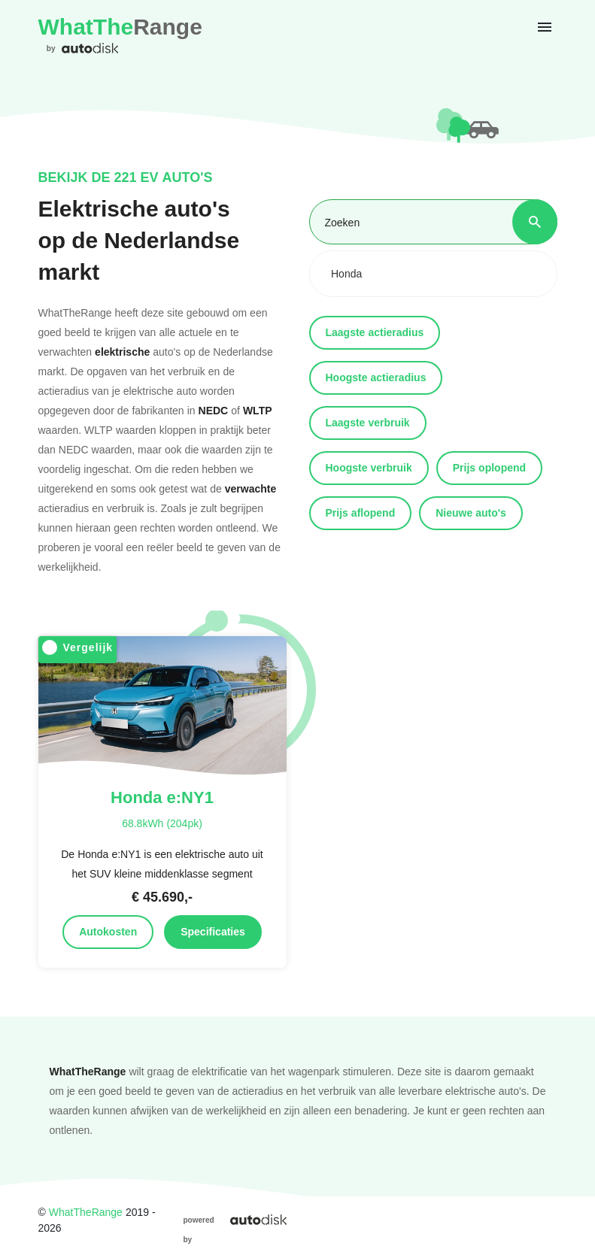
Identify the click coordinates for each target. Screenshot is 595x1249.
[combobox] (433, 273)
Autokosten (108, 931)
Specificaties (213, 931)
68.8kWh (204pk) (162, 823)
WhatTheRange (86, 1212)
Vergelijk (78, 648)
